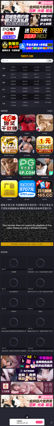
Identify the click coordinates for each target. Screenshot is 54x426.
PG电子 (13, 67)
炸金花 (25, 70)
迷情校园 (13, 98)
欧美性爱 (48, 81)
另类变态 (48, 84)
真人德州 (25, 67)
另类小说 (25, 98)
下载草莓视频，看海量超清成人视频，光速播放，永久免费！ (31, 244)
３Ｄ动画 (48, 74)
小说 (3, 97)
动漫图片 (48, 88)
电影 (3, 82)
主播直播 (36, 77)
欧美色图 (36, 88)
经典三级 (25, 84)
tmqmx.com (27, 56)
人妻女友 (36, 95)
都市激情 (13, 95)
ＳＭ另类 (48, 77)
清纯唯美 (25, 91)
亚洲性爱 (13, 81)
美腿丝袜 (13, 91)
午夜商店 (25, 102)
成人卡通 (36, 81)
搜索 (50, 60)
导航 (3, 104)
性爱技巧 (48, 98)
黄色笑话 (36, 98)
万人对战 (36, 67)
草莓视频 (36, 102)
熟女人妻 (13, 77)
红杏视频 (13, 105)
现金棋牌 (36, 70)
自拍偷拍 (25, 74)
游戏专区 (48, 67)
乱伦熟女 (36, 84)
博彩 (3, 68)
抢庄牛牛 (48, 70)
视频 (3, 75)
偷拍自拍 (25, 81)
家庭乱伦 (25, 95)
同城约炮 (13, 102)
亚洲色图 (25, 88)
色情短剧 (25, 105)
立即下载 (39, 422)
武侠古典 (48, 95)
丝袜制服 (25, 77)
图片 (3, 89)
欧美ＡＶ (36, 74)
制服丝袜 (13, 84)
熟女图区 (36, 91)
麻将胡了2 (13, 70)
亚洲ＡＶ (13, 74)
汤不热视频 (48, 102)
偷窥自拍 (13, 88)
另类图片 (48, 91)
